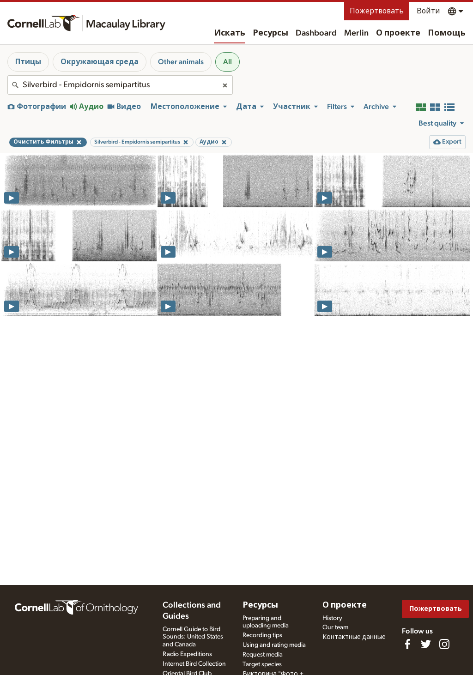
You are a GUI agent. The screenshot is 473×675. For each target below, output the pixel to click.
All (227, 62)
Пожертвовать (377, 11)
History (332, 618)
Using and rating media (274, 645)
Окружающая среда (100, 62)
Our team (335, 627)
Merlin (356, 33)
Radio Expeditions (187, 654)
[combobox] (120, 85)
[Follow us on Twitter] (425, 644)
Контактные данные (354, 637)
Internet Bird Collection (194, 664)
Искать (229, 33)
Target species (262, 664)
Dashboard (316, 33)
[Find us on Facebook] (407, 644)
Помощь (447, 33)
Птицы (28, 62)
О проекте (398, 33)
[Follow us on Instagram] (444, 644)
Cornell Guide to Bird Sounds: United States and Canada (193, 637)
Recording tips (262, 635)
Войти (428, 11)
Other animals (181, 62)
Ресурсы (270, 33)
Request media (263, 654)
